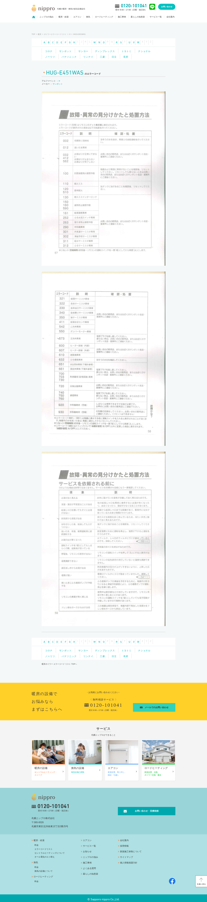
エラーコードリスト (43, 846)
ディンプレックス (114, 49)
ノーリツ (73, 53)
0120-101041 (103, 704)
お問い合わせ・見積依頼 (146, 808)
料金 (36, 843)
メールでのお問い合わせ (156, 706)
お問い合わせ (166, 8)
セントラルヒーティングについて (49, 850)
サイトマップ (126, 855)
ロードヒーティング (104, 18)
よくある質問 (89, 866)
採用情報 (124, 843)
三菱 (133, 53)
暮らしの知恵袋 (138, 18)
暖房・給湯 (64, 18)
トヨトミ (138, 49)
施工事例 (122, 18)
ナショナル (52, 53)
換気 (88, 18)
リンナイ (117, 53)
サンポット (69, 49)
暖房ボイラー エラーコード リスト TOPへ (59, 663)
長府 (48, 57)
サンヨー (90, 49)
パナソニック (95, 53)
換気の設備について (43, 869)
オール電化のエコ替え (44, 854)
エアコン (77, 18)
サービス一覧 (156, 18)
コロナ (50, 49)
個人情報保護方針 (128, 860)
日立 (147, 53)
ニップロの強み (47, 18)
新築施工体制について (131, 849)
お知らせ (87, 849)
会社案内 (170, 18)
